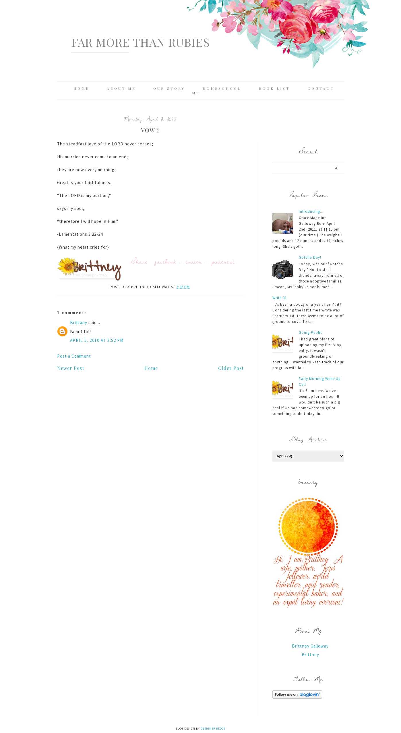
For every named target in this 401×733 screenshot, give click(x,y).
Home (81, 88)
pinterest (223, 261)
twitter (194, 261)
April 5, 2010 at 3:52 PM (97, 340)
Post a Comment (74, 356)
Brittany (78, 322)
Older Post (231, 368)
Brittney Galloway (310, 646)
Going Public (310, 332)
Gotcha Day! (310, 257)
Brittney (310, 654)
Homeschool (222, 88)
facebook (165, 261)
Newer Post (70, 368)
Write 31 (279, 297)
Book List (274, 88)
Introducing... (311, 211)
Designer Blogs (213, 728)
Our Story (169, 88)
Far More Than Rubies (140, 42)
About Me (121, 88)
